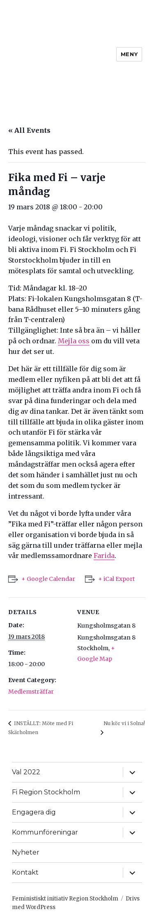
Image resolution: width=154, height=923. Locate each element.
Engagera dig (34, 812)
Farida (104, 555)
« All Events (29, 130)
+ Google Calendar (48, 579)
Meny (129, 54)
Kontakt (25, 872)
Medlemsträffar (31, 691)
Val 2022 (26, 772)
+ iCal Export (116, 579)
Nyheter (25, 852)
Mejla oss (74, 341)
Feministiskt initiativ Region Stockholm (65, 898)
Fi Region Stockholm (46, 792)
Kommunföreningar (45, 832)
